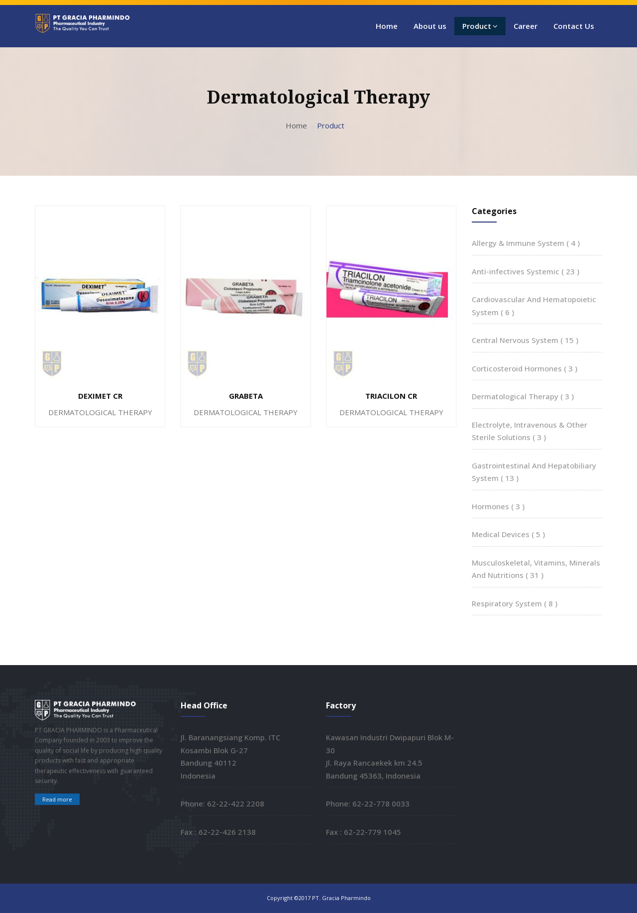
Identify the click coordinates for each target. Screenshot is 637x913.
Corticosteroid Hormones (524, 368)
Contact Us (573, 26)
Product (480, 26)
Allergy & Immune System (526, 243)
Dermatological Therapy (523, 396)
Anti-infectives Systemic (525, 271)
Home (387, 26)
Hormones (498, 506)
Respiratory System (514, 603)
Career (525, 26)
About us (430, 26)
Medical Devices (508, 534)
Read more (57, 799)
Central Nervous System (525, 340)
